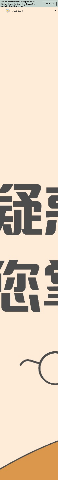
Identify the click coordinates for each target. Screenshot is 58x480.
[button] (3, 10)
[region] (29, 3)
